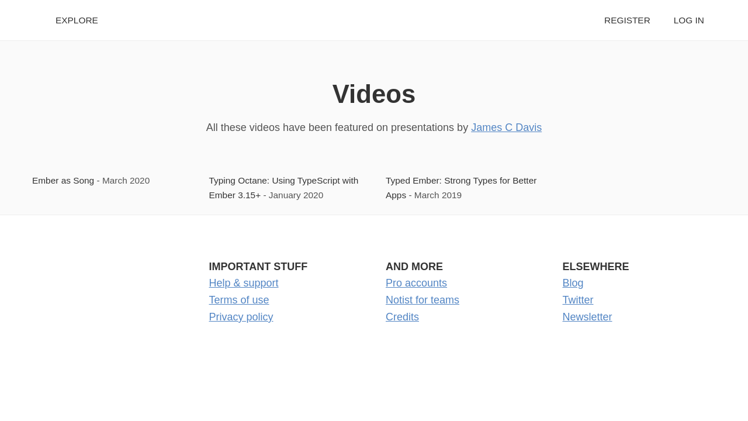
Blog (573, 283)
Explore (77, 20)
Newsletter (587, 317)
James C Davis (506, 127)
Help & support (244, 283)
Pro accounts (416, 283)
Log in (689, 20)
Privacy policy (241, 317)
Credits (402, 317)
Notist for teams (422, 300)
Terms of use (239, 300)
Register (627, 20)
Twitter (578, 300)
